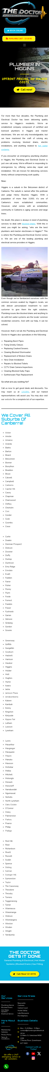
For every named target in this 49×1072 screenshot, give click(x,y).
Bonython (9, 466)
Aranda (8, 443)
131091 (25, 391)
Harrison (9, 659)
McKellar (9, 767)
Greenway (10, 640)
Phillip (8, 827)
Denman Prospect (13, 544)
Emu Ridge (10, 566)
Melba (8, 770)
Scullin (8, 859)
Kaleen (8, 700)
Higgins (8, 666)
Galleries (4, 1032)
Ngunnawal (10, 793)
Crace (7, 526)
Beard (8, 455)
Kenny (8, 708)
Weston (9, 923)
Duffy (7, 555)
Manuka (8, 759)
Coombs (9, 522)
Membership (5, 1030)
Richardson (10, 848)
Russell (8, 856)
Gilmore (8, 619)
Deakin (8, 540)
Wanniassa (10, 908)
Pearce (8, 823)
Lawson (8, 726)
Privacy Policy (6, 1035)
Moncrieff (9, 785)
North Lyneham (12, 800)
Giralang (9, 622)
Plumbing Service (7, 1005)
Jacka (7, 689)
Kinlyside (9, 715)
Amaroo (9, 440)
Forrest (8, 600)
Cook (7, 518)
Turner (8, 904)
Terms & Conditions (5, 1038)
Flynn (7, 592)
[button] (24, 45)
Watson (9, 916)
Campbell (9, 481)
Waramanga (10, 912)
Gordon (8, 626)
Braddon (9, 470)
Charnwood (10, 500)
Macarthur (9, 744)
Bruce (7, 473)
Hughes (8, 678)
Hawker (8, 663)
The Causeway (12, 886)
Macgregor (10, 748)
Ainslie (8, 436)
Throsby (9, 893)
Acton (8, 432)
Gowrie (8, 630)
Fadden (8, 577)
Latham (8, 723)
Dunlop (8, 559)
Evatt (7, 574)
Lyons (8, 740)
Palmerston (10, 815)
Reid (7, 844)
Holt (7, 674)
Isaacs (8, 685)
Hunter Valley (22, 1011)
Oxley (8, 812)
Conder (8, 515)
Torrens (8, 897)
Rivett (8, 852)
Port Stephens (23, 1016)
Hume (8, 681)
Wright (8, 931)
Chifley (8, 503)
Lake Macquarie (23, 1013)
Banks (8, 447)
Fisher (8, 585)
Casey (8, 492)
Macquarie (10, 752)
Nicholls (8, 797)
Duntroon (9, 562)
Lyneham (9, 730)
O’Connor (9, 808)
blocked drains (29, 223)
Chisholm (9, 507)
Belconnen (10, 458)
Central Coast (23, 1008)
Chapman (9, 496)
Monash (8, 782)
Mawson (9, 763)
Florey (8, 589)
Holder (8, 670)
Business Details (28, 1020)
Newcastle (21, 1003)
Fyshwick (9, 611)
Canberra (21, 1005)
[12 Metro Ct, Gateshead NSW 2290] (18, 1037)
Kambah (9, 704)
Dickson (8, 547)
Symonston (10, 878)
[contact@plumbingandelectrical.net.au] (18, 1032)
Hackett (9, 655)
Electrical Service (7, 1014)
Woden (8, 927)
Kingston (9, 711)
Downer (9, 551)
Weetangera (11, 919)
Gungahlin (9, 648)
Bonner (8, 462)
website (8, 399)
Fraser (8, 607)
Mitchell (8, 774)
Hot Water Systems (5, 1011)
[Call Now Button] (6, 1066)
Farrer (8, 581)
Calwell (8, 477)
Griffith (8, 644)
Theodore (9, 889)
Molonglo (9, 778)
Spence (8, 863)
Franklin (8, 604)
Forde (8, 596)
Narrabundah (11, 789)
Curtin (7, 536)
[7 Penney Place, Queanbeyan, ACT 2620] (18, 1042)
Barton (8, 451)
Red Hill (9, 841)
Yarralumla (10, 934)
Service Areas (26, 996)
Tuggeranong (11, 901)
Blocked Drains (7, 1007)
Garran (8, 615)
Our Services (6, 997)
